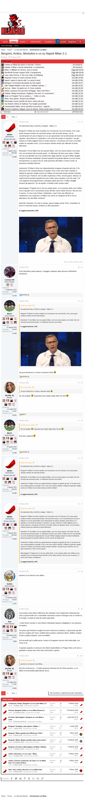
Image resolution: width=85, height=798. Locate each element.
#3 (82, 301)
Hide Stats (6, 112)
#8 (82, 571)
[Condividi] (78, 122)
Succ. (14, 117)
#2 (82, 267)
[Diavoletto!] (4, 142)
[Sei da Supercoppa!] (6, 146)
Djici (76, 771)
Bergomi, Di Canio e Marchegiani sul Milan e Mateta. (27, 747)
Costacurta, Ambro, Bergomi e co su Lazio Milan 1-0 (27, 703)
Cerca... (17, 46)
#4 (82, 383)
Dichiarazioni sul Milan (31, 706)
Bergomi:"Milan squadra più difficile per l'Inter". (25, 733)
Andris (9, 584)
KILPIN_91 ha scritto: (28, 425)
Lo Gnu (75, 735)
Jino (9, 622)
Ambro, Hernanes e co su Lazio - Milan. (22, 754)
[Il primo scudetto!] (7, 318)
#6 (82, 458)
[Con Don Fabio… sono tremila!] (15, 142)
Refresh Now (78, 112)
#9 (82, 609)
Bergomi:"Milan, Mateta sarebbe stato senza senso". (27, 740)
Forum (13, 42)
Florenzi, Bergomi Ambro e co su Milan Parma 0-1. (26, 710)
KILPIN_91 (9, 395)
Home (5, 42)
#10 (81, 656)
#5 (82, 420)
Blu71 (9, 314)
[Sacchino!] (9, 146)
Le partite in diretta (52, 42)
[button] (27, 42)
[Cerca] (80, 42)
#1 (82, 122)
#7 (82, 504)
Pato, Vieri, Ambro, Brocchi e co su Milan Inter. (25, 769)
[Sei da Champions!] (11, 142)
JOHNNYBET (35, 42)
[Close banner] (83, 13)
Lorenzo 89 (9, 280)
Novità (22, 42)
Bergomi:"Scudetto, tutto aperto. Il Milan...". (24, 726)
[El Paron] (7, 142)
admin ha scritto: (26, 306)
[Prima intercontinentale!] (13, 146)
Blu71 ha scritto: (26, 387)
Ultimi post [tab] (6, 61)
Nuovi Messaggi (6, 46)
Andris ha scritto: (26, 660)
